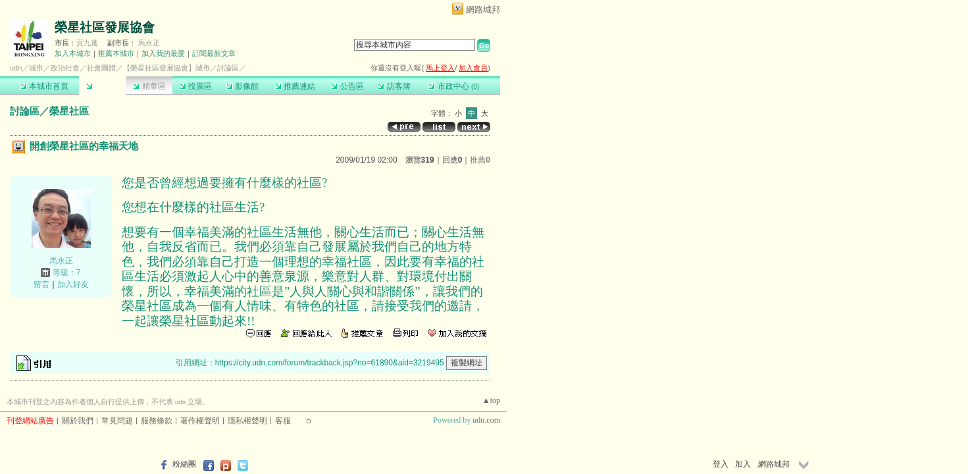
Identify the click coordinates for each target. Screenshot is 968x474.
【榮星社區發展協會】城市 (166, 68)
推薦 (480, 160)
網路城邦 (483, 9)
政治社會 (65, 68)
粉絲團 (184, 464)
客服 (283, 420)
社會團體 (101, 68)
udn (16, 68)
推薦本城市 (116, 53)
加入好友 (73, 284)
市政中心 (453, 86)
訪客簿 (394, 86)
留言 (41, 284)
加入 (743, 464)
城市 (36, 68)
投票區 (196, 86)
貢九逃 (87, 43)
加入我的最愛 (163, 53)
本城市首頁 (44, 86)
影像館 (242, 86)
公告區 (347, 86)
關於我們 (77, 420)
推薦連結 (295, 86)
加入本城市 (73, 53)
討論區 (102, 86)
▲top (491, 400)
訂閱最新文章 (214, 53)
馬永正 (149, 43)
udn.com (486, 420)
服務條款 (156, 420)
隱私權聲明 (247, 420)
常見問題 (117, 420)
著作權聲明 (200, 420)
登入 (720, 464)
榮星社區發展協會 (105, 27)
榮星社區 (69, 111)
